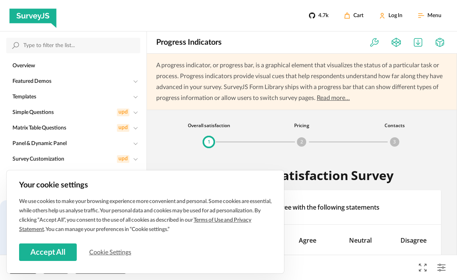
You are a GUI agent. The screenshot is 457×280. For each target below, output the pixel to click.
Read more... (333, 98)
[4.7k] (318, 15)
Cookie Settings (113, 251)
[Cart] (353, 15)
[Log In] (390, 15)
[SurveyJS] (32, 15)
